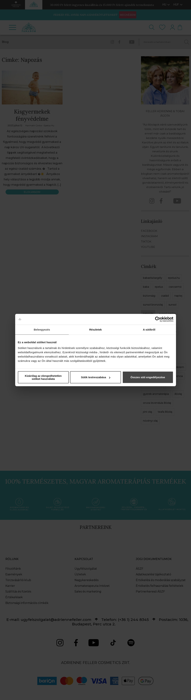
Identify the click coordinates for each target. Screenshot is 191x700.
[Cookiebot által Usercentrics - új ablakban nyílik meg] (157, 319)
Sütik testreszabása (95, 377)
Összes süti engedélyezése (147, 377)
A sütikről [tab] (149, 329)
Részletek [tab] (95, 329)
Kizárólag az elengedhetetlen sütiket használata (43, 377)
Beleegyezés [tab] (42, 329)
